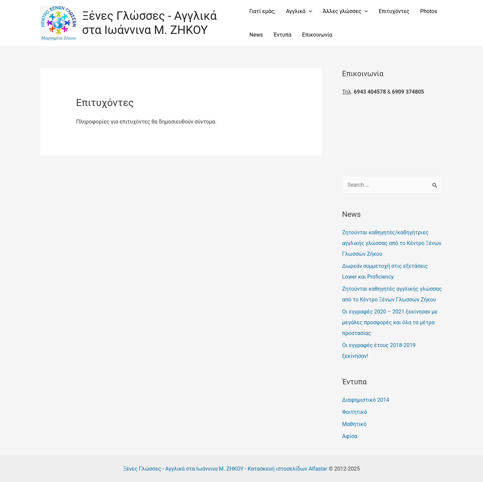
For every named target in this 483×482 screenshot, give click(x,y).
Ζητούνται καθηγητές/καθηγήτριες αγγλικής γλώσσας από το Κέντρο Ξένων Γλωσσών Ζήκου (391, 243)
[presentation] (309, 11)
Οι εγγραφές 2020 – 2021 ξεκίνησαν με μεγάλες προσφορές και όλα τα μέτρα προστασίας (390, 322)
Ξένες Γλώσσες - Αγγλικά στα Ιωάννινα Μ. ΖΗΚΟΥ (149, 23)
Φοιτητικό (354, 412)
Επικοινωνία (317, 35)
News (256, 35)
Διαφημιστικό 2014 (365, 400)
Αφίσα (349, 436)
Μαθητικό (354, 424)
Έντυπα (282, 35)
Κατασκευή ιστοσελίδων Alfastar (287, 469)
